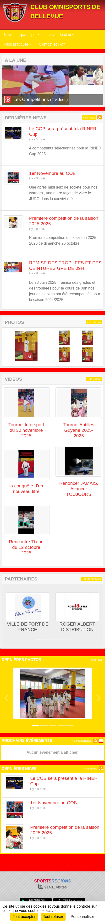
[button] (6, 85)
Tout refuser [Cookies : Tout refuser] (53, 917)
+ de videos (94, 379)
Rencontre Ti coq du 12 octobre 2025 (26, 547)
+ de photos (94, 322)
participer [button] (29, 35)
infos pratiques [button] (16, 44)
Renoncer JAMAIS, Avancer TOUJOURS (78, 489)
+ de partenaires (91, 578)
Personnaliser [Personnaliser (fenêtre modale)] (82, 917)
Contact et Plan (52, 44)
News (8, 35)
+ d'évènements (81, 740)
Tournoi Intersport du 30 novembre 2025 (26, 430)
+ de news (89, 117)
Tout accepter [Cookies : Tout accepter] (24, 917)
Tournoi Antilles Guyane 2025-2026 (78, 430)
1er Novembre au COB (52, 173)
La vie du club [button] (59, 35)
